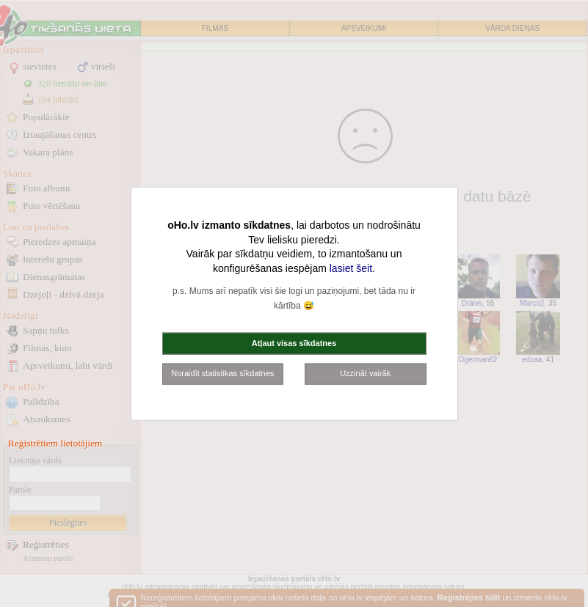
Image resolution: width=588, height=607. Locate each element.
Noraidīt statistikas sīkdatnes (222, 373)
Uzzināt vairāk (365, 373)
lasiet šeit (351, 267)
